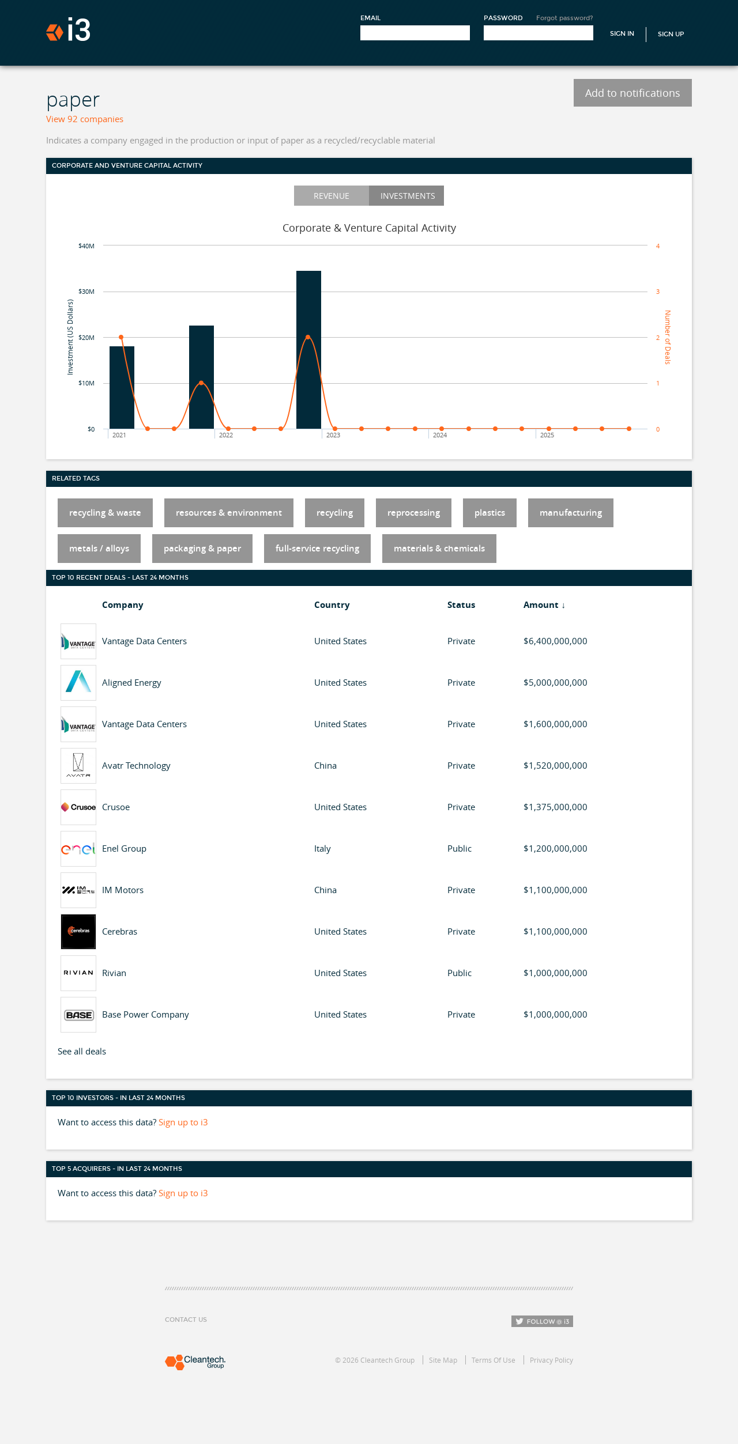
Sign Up (671, 34)
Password (503, 18)
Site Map (443, 1359)
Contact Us (186, 1320)
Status (461, 605)
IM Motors (123, 889)
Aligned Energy (131, 682)
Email (370, 18)
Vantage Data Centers (144, 641)
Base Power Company (145, 1014)
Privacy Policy (551, 1359)
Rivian (114, 972)
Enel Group (124, 848)
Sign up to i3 (183, 1122)
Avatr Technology (136, 765)
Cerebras (119, 931)
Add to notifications (632, 93)
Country (332, 605)
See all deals (82, 1051)
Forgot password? (564, 18)
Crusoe (116, 806)
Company (123, 605)
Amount (541, 605)
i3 (68, 29)
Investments (408, 195)
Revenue (331, 195)
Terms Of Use (493, 1359)
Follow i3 (542, 1321)
